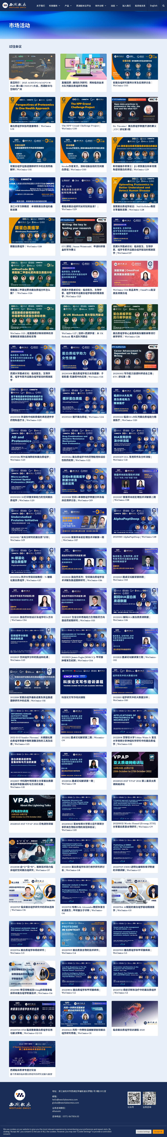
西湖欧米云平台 (83, 5)
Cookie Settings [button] (143, 1132)
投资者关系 (140, 5)
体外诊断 (99, 5)
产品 (67, 5)
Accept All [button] (158, 1132)
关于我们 (41, 5)
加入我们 (126, 5)
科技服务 (53, 5)
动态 (113, 5)
